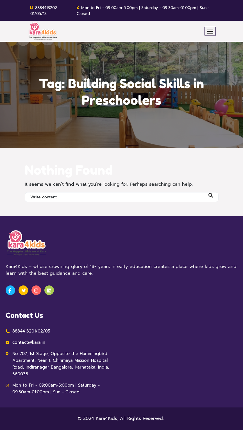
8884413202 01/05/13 (43, 11)
